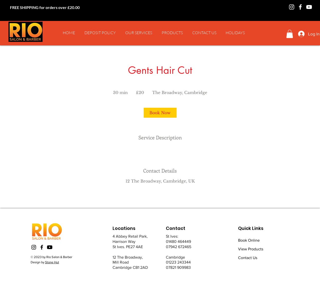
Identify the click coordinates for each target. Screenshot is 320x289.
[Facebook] (300, 6)
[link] (160, 113)
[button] (139, 32)
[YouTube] (309, 6)
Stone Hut (52, 262)
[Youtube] (50, 247)
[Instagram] (291, 6)
